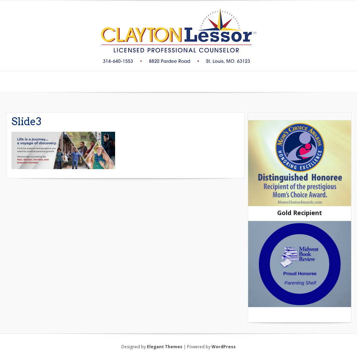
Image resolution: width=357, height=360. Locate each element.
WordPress (224, 347)
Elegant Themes (164, 347)
